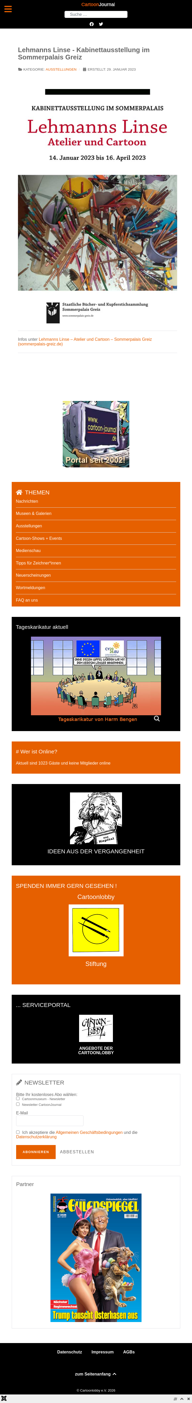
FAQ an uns (27, 600)
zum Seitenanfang (96, 1374)
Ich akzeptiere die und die (76, 1134)
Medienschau (28, 550)
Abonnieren (36, 1152)
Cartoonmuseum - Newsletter (43, 1099)
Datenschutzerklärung (36, 1137)
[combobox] (96, 14)
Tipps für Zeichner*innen (38, 563)
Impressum (103, 1352)
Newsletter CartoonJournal (41, 1105)
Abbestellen (77, 1152)
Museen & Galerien (34, 513)
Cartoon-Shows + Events (39, 538)
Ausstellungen (61, 69)
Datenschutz (69, 1352)
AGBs (129, 1352)
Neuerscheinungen (33, 575)
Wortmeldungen (30, 587)
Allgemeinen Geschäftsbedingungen (89, 1132)
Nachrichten (27, 501)
